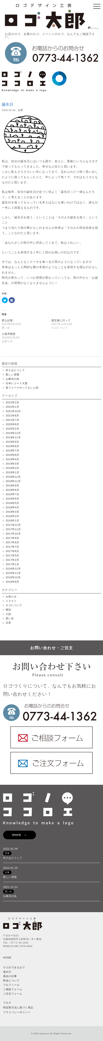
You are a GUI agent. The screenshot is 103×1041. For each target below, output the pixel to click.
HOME (7, 957)
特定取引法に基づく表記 (18, 1007)
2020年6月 (12, 424)
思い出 (10, 618)
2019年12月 (13, 433)
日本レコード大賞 (17, 383)
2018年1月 (12, 520)
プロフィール (11, 984)
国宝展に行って (61, 320)
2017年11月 (13, 529)
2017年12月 (13, 524)
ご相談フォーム (12, 989)
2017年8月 (12, 542)
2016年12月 (13, 568)
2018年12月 (13, 476)
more (16, 835)
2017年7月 (12, 546)
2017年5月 (12, 555)
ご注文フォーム (12, 993)
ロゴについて (14, 605)
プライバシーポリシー (16, 1012)
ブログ (7, 1002)
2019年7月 (12, 450)
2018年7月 (12, 494)
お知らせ (11, 596)
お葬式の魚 (12, 378)
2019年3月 (12, 463)
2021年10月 (13, 411)
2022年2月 (12, 402)
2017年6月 (12, 551)
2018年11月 (13, 481)
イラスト (11, 600)
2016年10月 (13, 577)
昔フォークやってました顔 (22, 387)
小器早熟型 (9, 333)
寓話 (8, 609)
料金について (11, 980)
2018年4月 (12, 507)
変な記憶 (7, 320)
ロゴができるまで (14, 967)
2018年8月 (12, 489)
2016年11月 (13, 573)
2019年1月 (12, 472)
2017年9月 (12, 538)
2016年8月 (12, 581)
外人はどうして (15, 370)
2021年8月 (12, 415)
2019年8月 (12, 446)
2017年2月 (12, 559)
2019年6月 (12, 454)
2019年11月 (13, 437)
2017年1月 (12, 564)
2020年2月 (12, 428)
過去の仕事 (10, 976)
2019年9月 (12, 441)
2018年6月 (12, 498)
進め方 (7, 971)
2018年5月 (12, 503)
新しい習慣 (12, 374)
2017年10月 (13, 533)
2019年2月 (12, 468)
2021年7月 (12, 419)
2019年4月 (12, 459)
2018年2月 (12, 516)
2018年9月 (12, 485)
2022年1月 (12, 406)
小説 (8, 614)
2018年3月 (12, 511)
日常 (20, 110)
